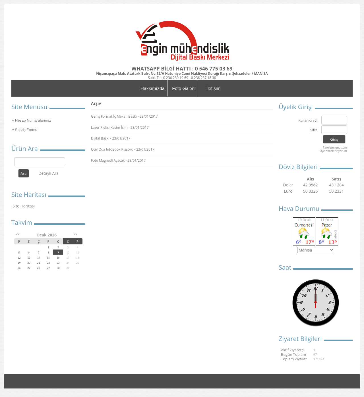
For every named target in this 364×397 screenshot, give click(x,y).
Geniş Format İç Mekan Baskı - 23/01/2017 (124, 116)
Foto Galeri (183, 88)
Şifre (313, 130)
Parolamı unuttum (335, 147)
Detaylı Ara (48, 173)
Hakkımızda (152, 88)
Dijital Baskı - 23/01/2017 (110, 138)
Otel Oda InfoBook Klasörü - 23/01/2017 (122, 149)
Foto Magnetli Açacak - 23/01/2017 (118, 160)
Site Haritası (24, 206)
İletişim (213, 88)
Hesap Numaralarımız (33, 120)
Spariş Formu (26, 130)
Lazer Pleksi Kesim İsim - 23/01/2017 (120, 127)
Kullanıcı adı (308, 121)
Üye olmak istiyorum (333, 151)
